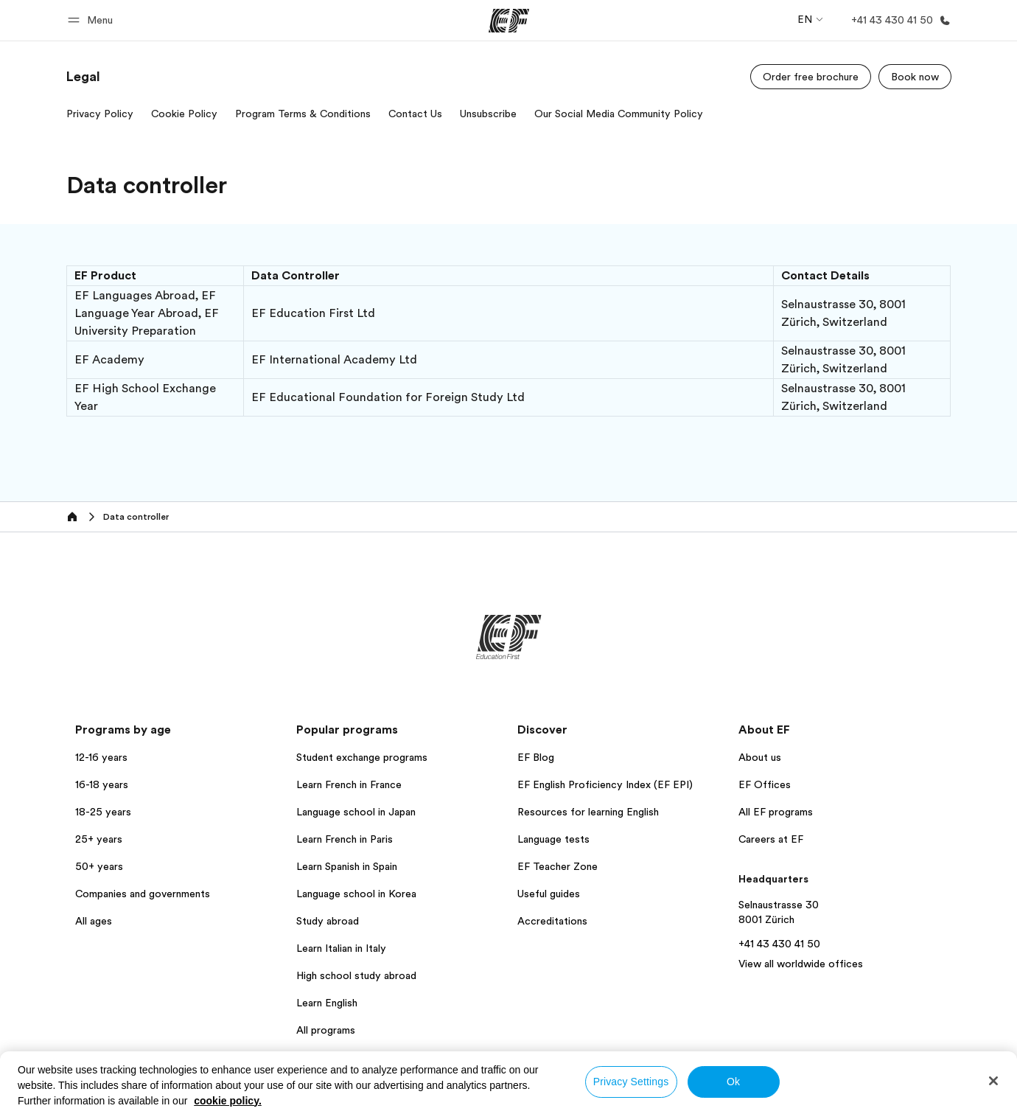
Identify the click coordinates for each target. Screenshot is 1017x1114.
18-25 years (103, 812)
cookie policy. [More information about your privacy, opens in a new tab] (228, 1101)
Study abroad (327, 921)
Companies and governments (142, 893)
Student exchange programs (361, 757)
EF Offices (764, 784)
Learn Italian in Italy (341, 948)
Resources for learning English (588, 812)
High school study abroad (356, 975)
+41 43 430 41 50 (779, 944)
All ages (93, 921)
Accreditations (552, 921)
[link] (83, 77)
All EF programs (775, 812)
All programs (325, 1030)
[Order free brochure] (810, 76)
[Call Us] (898, 20)
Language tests (553, 839)
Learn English (326, 1003)
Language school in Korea (356, 893)
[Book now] (915, 76)
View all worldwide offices (800, 963)
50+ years (99, 866)
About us (759, 757)
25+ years (98, 839)
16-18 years (101, 784)
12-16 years (101, 757)
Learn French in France (349, 784)
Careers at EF (770, 839)
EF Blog (535, 757)
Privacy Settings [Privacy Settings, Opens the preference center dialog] (631, 1081)
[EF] (509, 20)
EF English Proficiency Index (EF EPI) (605, 784)
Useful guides (548, 893)
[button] (92, 20)
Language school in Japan (356, 812)
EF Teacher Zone (557, 866)
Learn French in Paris (344, 839)
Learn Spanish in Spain (346, 866)
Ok (733, 1081)
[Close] (993, 1081)
